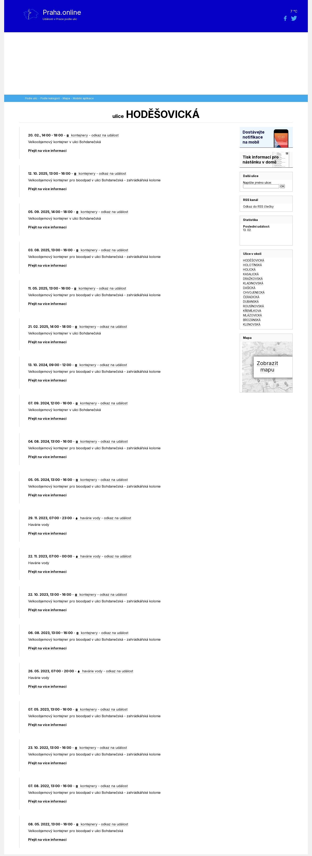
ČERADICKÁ (251, 297)
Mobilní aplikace (83, 98)
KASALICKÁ (251, 274)
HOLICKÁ (249, 269)
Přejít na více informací (47, 151)
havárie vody (87, 518)
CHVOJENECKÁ (254, 292)
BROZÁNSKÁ (252, 320)
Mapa (66, 98)
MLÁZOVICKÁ (252, 315)
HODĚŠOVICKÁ (253, 260)
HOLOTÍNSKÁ (252, 265)
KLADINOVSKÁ (253, 283)
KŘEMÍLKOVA (252, 310)
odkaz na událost (105, 135)
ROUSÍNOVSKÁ (253, 306)
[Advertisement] (156, 63)
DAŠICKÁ (249, 288)
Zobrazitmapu (267, 366)
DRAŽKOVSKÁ (253, 278)
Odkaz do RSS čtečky (258, 206)
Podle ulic (31, 98)
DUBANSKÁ (251, 301)
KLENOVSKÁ (251, 324)
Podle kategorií (50, 98)
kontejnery (77, 135)
